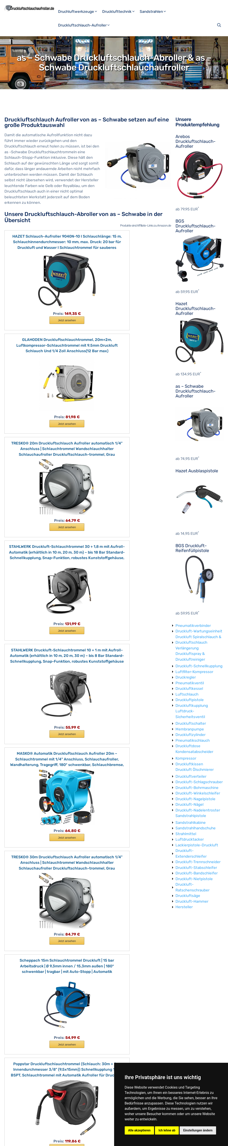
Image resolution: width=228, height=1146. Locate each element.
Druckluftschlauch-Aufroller (86, 25)
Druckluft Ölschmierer (194, 769)
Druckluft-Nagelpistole (195, 799)
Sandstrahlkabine (190, 822)
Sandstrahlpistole (190, 815)
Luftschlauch (186, 694)
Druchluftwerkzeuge (79, 11)
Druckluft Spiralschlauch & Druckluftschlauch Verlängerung (198, 642)
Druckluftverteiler (190, 776)
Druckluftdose (187, 746)
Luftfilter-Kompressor (194, 671)
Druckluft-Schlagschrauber (199, 782)
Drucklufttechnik (120, 11)
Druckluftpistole (189, 700)
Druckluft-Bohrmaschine (197, 787)
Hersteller (184, 907)
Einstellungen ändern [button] (198, 1130)
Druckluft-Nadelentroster (197, 810)
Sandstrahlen (155, 11)
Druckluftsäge (187, 895)
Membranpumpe (189, 729)
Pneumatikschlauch (192, 740)
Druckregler (185, 677)
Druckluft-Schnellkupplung (198, 666)
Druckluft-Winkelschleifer (197, 793)
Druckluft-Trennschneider (197, 862)
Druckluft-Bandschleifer (196, 873)
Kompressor (185, 758)
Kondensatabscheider (194, 751)
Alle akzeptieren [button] (139, 1130)
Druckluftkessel (189, 688)
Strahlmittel (185, 834)
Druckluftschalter (190, 723)
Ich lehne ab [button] (166, 1130)
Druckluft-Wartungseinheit (198, 631)
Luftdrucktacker (189, 839)
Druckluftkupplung (191, 705)
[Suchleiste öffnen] (219, 25)
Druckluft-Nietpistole (194, 879)
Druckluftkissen (189, 764)
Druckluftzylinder (190, 734)
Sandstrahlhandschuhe (195, 828)
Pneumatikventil (189, 683)
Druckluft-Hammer (191, 901)
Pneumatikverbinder (193, 625)
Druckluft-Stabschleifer (196, 867)
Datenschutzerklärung (83, 1139)
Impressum (54, 1139)
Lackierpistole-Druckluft (196, 845)
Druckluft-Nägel (189, 804)
